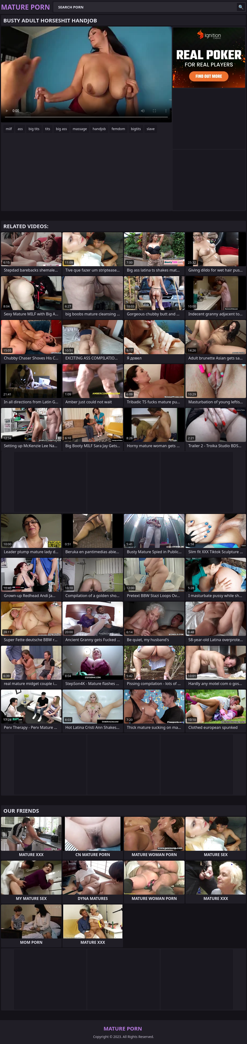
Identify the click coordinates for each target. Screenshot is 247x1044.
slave (151, 128)
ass (20, 128)
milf (9, 128)
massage (80, 128)
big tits (33, 128)
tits (47, 128)
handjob (99, 128)
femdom (118, 128)
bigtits (136, 128)
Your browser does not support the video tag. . (86, 74)
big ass (61, 128)
